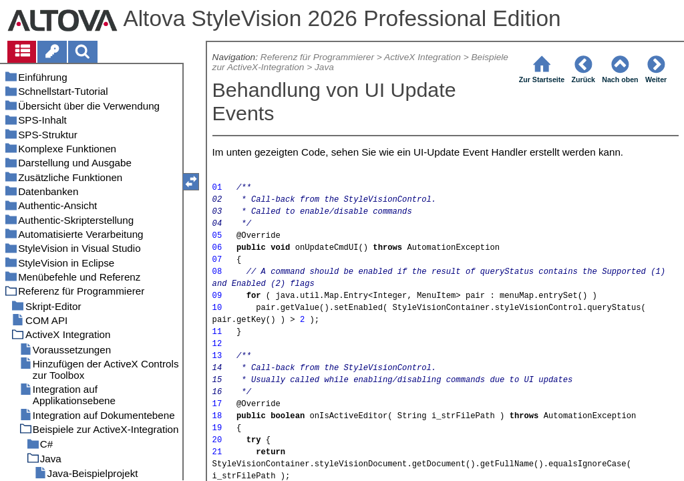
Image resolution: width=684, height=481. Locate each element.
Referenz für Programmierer (317, 57)
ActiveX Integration (422, 57)
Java (324, 67)
